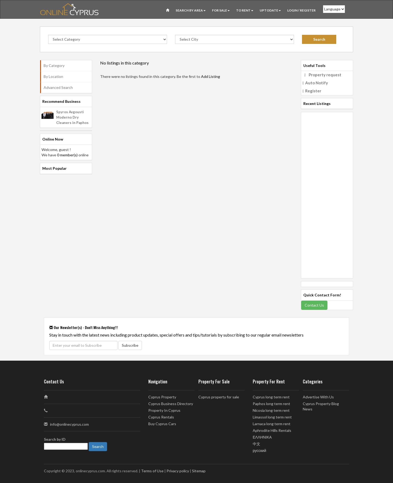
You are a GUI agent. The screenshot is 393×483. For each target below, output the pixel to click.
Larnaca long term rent (271, 423)
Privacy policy (178, 471)
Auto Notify (316, 82)
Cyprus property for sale (218, 397)
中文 (256, 444)
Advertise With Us (318, 397)
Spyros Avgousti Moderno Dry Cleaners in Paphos (72, 117)
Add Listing (210, 76)
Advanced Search (58, 87)
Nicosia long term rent (271, 410)
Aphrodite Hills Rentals (272, 430)
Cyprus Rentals (161, 417)
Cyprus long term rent (271, 397)
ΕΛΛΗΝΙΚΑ (262, 437)
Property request (325, 74)
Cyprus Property (162, 397)
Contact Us (314, 305)
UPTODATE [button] (270, 10)
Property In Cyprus (164, 410)
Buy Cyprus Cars (162, 423)
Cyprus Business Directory (170, 403)
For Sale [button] (221, 10)
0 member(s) (67, 155)
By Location (53, 76)
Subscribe (130, 345)
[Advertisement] (327, 192)
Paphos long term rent (271, 403)
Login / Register (301, 10)
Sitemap (199, 471)
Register (313, 90)
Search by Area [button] (191, 10)
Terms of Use (152, 471)
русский (259, 450)
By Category (54, 65)
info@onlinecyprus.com (69, 424)
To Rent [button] (244, 10)
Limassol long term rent (272, 417)
